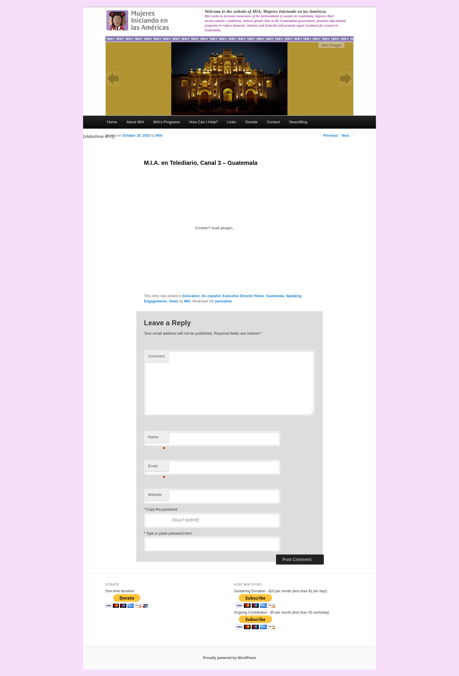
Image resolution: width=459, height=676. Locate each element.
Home (112, 122)
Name (156, 439)
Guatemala (275, 296)
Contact (273, 122)
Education (191, 296)
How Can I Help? (203, 122)
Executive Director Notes (243, 296)
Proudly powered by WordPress (229, 658)
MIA (187, 301)
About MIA (135, 122)
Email (156, 468)
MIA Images (331, 45)
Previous (328, 136)
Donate (251, 122)
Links (231, 122)
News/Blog (298, 122)
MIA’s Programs (166, 122)
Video (173, 301)
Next (348, 136)
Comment (156, 356)
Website (155, 494)
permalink (223, 301)
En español (211, 296)
